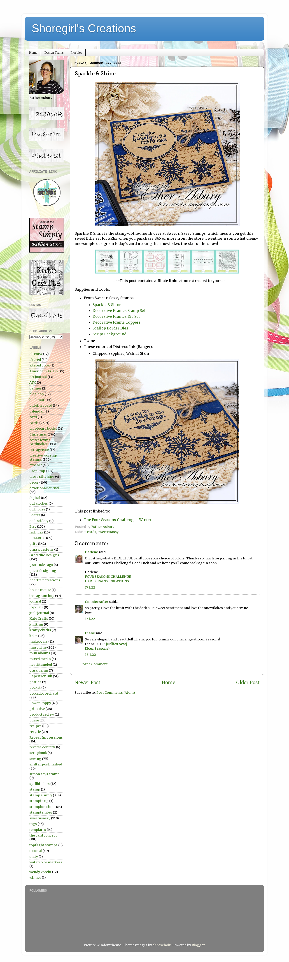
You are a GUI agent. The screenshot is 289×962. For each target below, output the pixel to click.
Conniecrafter (96, 602)
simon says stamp (44, 774)
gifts (33, 544)
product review (41, 714)
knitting (36, 624)
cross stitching (41, 477)
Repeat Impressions (46, 737)
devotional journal (44, 488)
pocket (35, 688)
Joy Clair (36, 607)
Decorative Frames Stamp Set (119, 310)
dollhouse (37, 509)
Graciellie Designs (44, 555)
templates (37, 830)
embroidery (39, 521)
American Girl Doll (44, 371)
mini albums (39, 653)
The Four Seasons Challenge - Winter (117, 519)
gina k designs (41, 549)
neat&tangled (40, 665)
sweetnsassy (108, 532)
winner (35, 878)
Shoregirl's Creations (84, 28)
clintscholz (162, 945)
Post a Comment (94, 664)
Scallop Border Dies (110, 328)
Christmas (38, 434)
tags (33, 824)
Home (33, 52)
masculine (38, 647)
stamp (34, 789)
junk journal (39, 613)
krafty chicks (40, 630)
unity (33, 857)
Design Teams (53, 52)
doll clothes (38, 503)
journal (35, 601)
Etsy (32, 526)
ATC (32, 382)
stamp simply (40, 795)
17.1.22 (90, 587)
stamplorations (42, 807)
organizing (38, 670)
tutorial (35, 851)
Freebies (76, 52)
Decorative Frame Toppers (117, 322)
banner (35, 388)
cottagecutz (39, 450)
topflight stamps (43, 845)
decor (34, 482)
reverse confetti (42, 747)
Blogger (198, 945)
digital (34, 498)
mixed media (40, 659)
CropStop (37, 471)
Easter (34, 515)
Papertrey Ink (40, 676)
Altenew (35, 354)
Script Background (110, 334)
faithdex (36, 532)
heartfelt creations (44, 580)
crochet (35, 465)
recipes (35, 726)
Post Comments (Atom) (115, 693)
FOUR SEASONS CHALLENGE (108, 577)
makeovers (38, 642)
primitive (37, 709)
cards (91, 532)
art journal (38, 377)
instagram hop (41, 596)
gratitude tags (41, 565)
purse (34, 720)
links (33, 636)
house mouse (40, 590)
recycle (35, 732)
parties (35, 682)
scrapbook (38, 753)
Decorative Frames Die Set (117, 316)
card (33, 417)
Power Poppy (40, 703)
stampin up (39, 801)
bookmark (38, 400)
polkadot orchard (43, 693)
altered (35, 360)
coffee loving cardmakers (40, 442)
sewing (35, 759)
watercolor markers (45, 862)
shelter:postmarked (45, 764)
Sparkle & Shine (107, 304)
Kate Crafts (38, 619)
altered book (39, 365)
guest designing (42, 571)
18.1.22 (90, 655)
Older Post (248, 683)
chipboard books (43, 429)
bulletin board (40, 405)
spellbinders (39, 784)
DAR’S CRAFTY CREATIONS (107, 581)
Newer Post (87, 683)
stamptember (40, 812)
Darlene (91, 552)
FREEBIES (37, 538)
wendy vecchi (40, 872)
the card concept (43, 835)
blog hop (36, 394)
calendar (36, 411)
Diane (90, 633)
